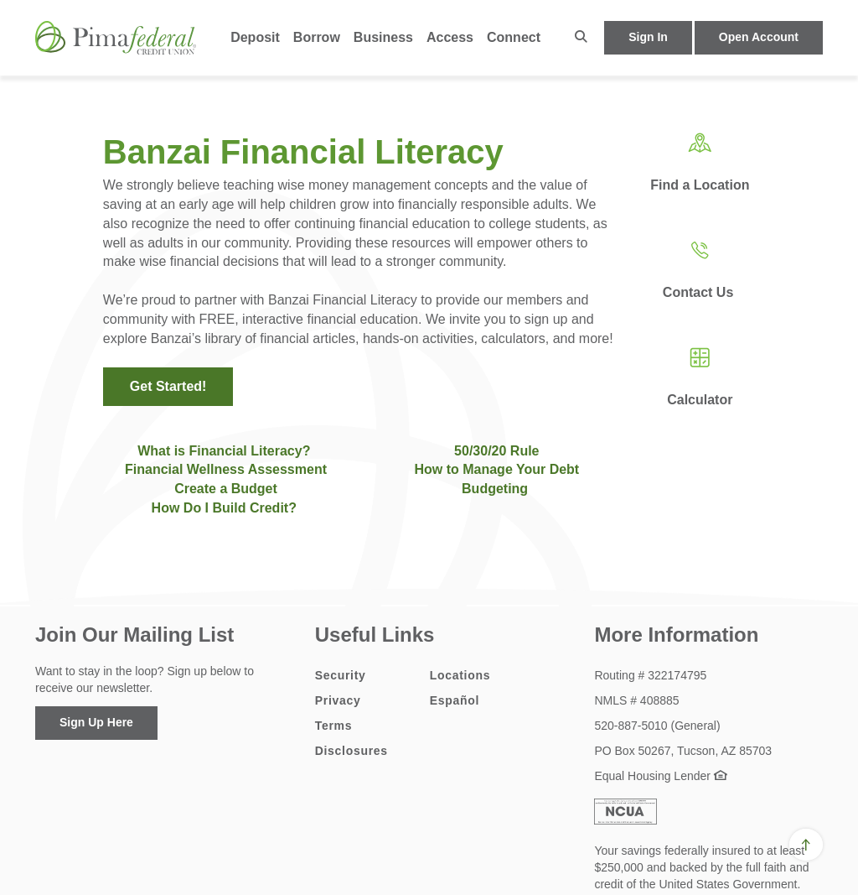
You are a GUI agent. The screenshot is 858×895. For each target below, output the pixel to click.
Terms (333, 725)
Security (340, 675)
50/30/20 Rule (496, 451)
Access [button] (449, 37)
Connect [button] (513, 37)
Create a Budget (225, 488)
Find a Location (699, 185)
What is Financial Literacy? (223, 451)
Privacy (338, 700)
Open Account (759, 37)
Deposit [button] (255, 37)
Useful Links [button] (375, 634)
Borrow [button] (316, 37)
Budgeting (495, 488)
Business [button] (383, 37)
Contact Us (700, 292)
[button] (581, 37)
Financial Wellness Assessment (226, 469)
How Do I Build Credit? (226, 508)
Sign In (648, 37)
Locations (460, 675)
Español (454, 700)
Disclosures (351, 750)
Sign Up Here (96, 722)
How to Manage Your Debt (496, 469)
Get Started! (168, 386)
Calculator (699, 400)
